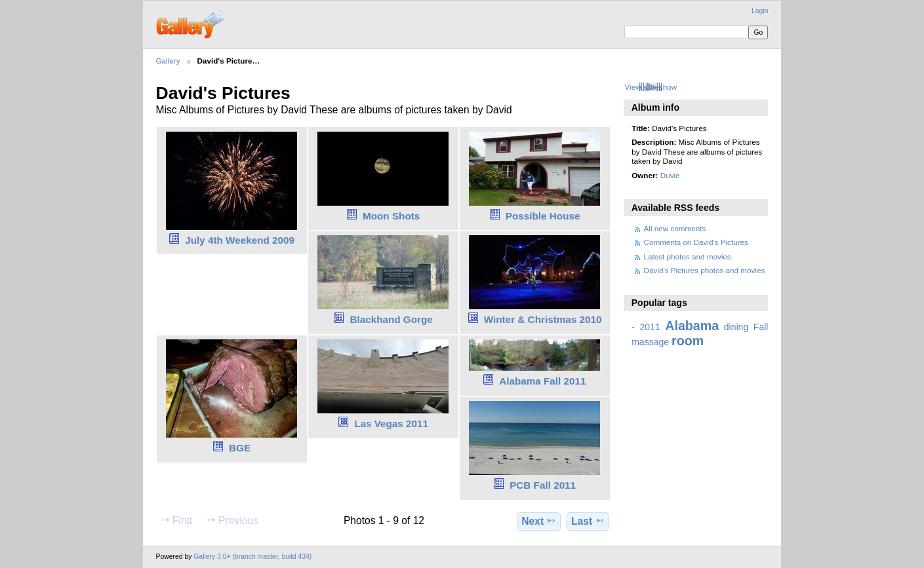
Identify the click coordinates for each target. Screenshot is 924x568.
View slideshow (650, 87)
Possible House (543, 215)
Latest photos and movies (687, 256)
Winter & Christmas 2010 (543, 319)
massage (650, 342)
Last (588, 521)
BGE (240, 447)
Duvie (670, 175)
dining (736, 327)
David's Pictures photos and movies (704, 270)
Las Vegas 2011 (391, 423)
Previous (232, 520)
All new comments (675, 228)
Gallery (168, 60)
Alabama (692, 325)
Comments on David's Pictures (696, 242)
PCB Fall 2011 (543, 485)
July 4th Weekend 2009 (239, 240)
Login (760, 10)
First (176, 520)
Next (538, 521)
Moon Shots (391, 215)
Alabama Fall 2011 (542, 381)
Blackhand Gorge (391, 319)
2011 (649, 327)
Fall (761, 327)
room (688, 340)
